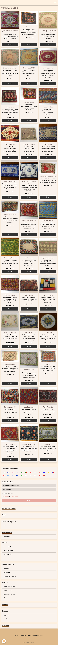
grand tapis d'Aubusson (10, 31)
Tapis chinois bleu (10, 181)
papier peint (7, 536)
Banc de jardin (7, 547)
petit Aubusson (48, 68)
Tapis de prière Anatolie (48, 176)
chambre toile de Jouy (10, 576)
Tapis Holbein (10, 295)
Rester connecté (8, 493)
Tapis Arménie (48, 107)
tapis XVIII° (48, 444)
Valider (29, 500)
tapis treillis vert (29, 370)
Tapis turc (48, 364)
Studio (5, 597)
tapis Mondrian (48, 295)
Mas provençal (7, 590)
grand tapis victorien (29, 27)
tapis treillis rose (9, 364)
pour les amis (7, 619)
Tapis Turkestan (48, 407)
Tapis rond (48, 332)
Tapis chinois (48, 144)
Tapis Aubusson (10, 144)
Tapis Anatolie (29, 102)
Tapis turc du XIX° (10, 407)
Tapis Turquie (10, 444)
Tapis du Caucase (10, 214)
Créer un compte (5, 496)
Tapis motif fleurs (10, 332)
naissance (6, 615)
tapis (5, 525)
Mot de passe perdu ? (14, 496)
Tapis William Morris (29, 444)
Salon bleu (6, 568)
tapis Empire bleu (48, 220)
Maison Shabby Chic (9, 586)
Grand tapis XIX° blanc (48, 31)
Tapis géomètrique (48, 258)
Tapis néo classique (29, 332)
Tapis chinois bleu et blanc (29, 182)
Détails (10, 44)
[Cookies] (4, 641)
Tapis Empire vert (10, 258)
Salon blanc (7, 572)
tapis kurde (29, 295)
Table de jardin (7, 554)
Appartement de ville (9, 594)
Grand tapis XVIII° (29, 68)
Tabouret (6, 558)
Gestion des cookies (29, 642)
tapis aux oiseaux (29, 144)
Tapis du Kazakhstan (29, 220)
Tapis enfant (29, 258)
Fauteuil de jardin (8, 550)
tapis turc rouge (29, 407)
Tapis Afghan (10, 107)
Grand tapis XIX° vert (10, 68)
